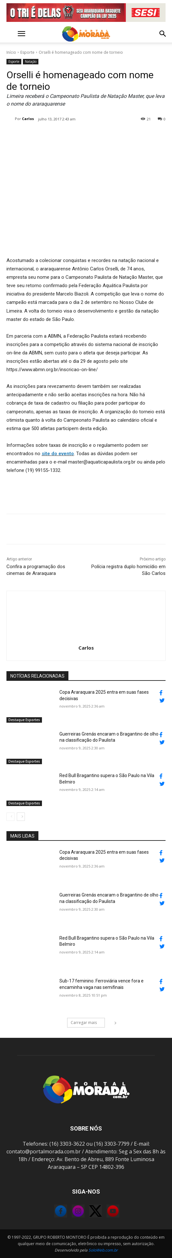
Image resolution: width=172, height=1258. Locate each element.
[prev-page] (10, 816)
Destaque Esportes (24, 720)
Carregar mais (88, 1022)
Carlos (28, 118)
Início (11, 52)
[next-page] (21, 816)
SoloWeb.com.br (103, 1250)
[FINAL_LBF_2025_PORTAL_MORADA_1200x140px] (86, 12)
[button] (11, 33)
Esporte (27, 52)
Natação (30, 61)
